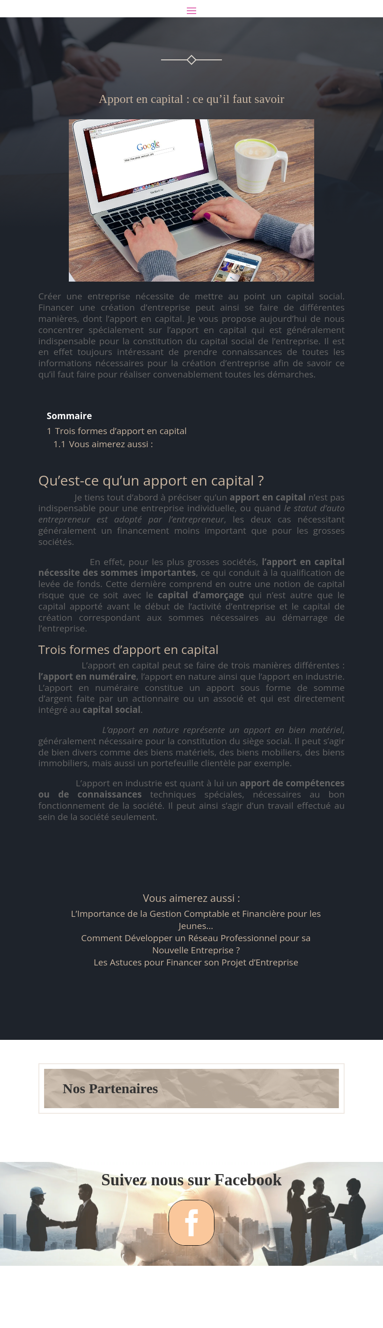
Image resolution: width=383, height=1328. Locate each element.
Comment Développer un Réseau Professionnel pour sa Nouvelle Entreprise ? (195, 982)
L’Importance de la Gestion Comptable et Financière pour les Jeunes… (196, 957)
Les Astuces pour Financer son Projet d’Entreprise (196, 1000)
